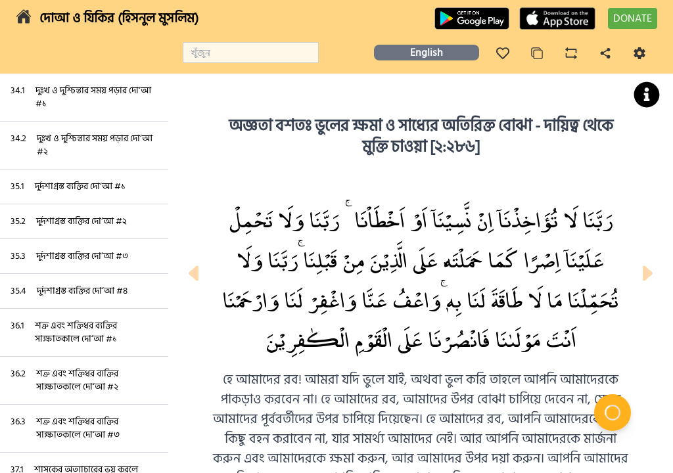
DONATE (632, 18)
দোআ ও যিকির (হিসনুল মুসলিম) (118, 18)
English (426, 52)
